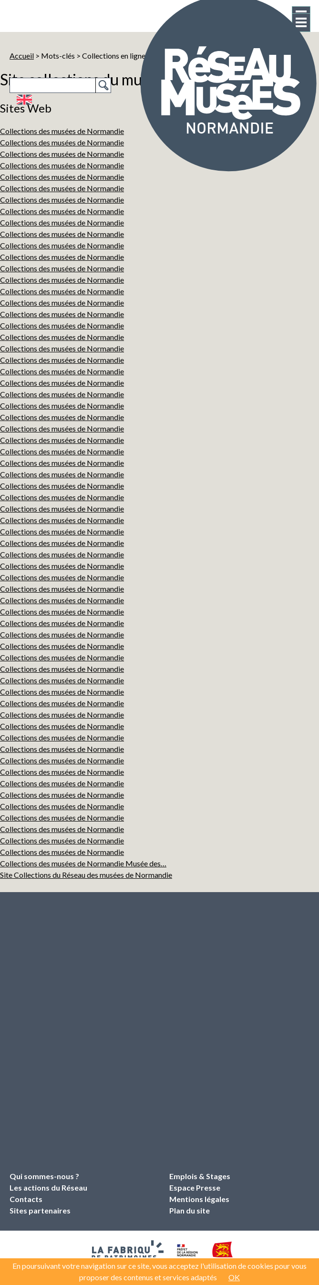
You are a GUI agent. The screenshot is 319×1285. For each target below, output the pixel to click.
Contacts (26, 1198)
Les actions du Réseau (48, 1187)
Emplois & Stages (199, 1176)
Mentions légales (199, 1198)
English (24, 99)
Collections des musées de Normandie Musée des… (83, 863)
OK (234, 1277)
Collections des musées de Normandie (62, 199)
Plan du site (189, 1210)
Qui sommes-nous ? (44, 1176)
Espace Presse (194, 1187)
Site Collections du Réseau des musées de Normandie (86, 874)
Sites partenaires (40, 1210)
